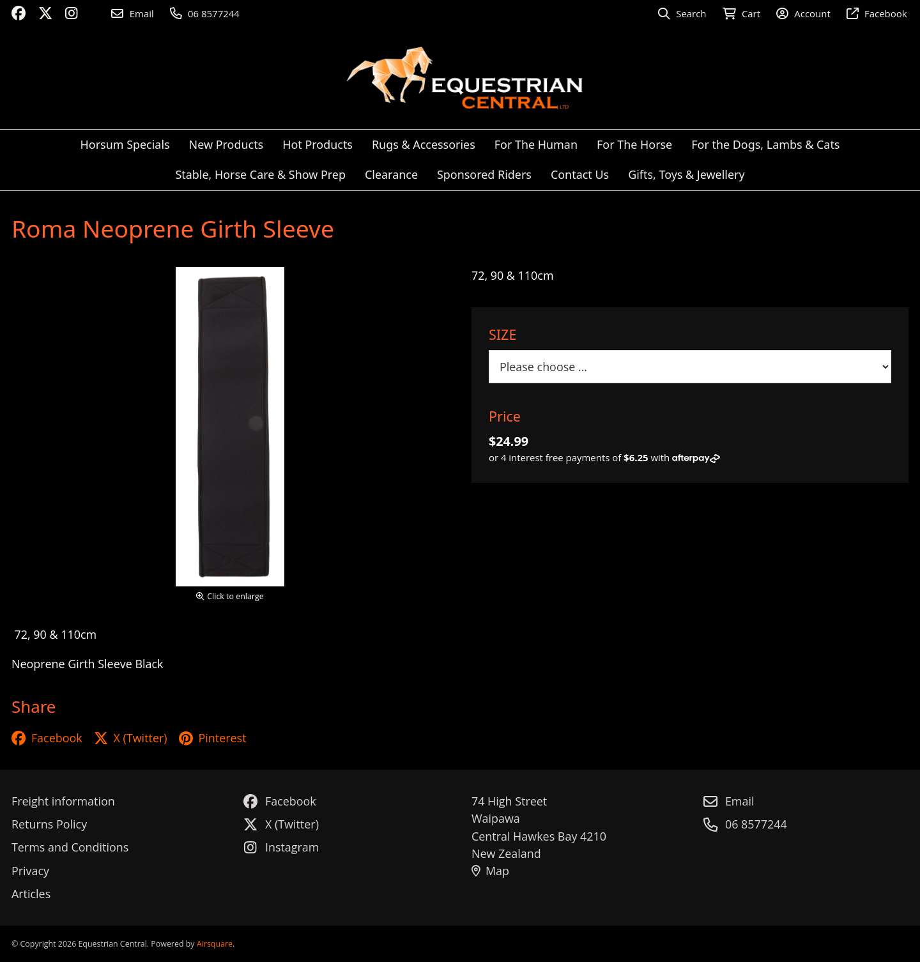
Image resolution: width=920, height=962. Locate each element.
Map (490, 870)
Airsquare (215, 943)
